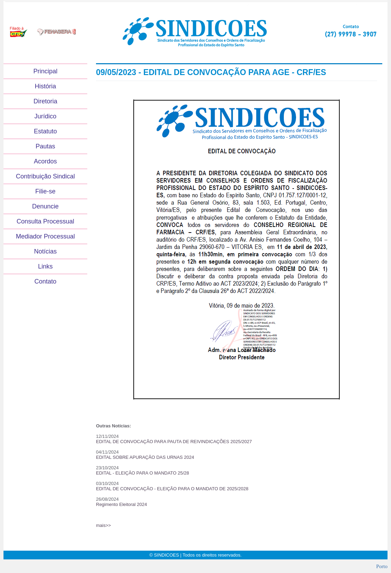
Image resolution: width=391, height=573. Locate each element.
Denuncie (45, 206)
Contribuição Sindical (45, 176)
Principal (45, 71)
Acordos (45, 161)
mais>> (103, 525)
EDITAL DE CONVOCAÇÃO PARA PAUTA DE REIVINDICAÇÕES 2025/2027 (174, 441)
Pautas (45, 146)
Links (45, 266)
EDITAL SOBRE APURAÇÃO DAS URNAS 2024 (145, 457)
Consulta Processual (45, 221)
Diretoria (45, 101)
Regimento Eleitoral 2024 (121, 504)
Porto (382, 566)
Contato (45, 281)
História (45, 86)
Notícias (45, 251)
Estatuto (45, 131)
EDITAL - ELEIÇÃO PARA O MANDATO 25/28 (142, 473)
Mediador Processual (45, 236)
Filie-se (45, 191)
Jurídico (45, 116)
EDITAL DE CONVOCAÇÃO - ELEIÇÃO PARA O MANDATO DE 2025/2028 (172, 488)
